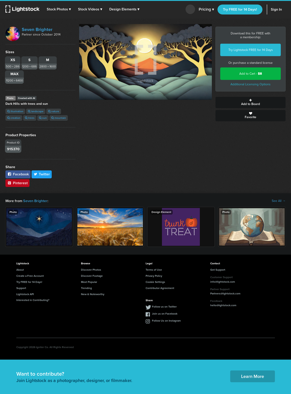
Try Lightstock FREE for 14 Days (250, 50)
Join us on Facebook (164, 314)
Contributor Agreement (160, 288)
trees (29, 118)
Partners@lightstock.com (225, 293)
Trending (86, 288)
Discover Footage (92, 276)
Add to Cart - (250, 73)
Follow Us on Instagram (166, 321)
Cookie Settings (155, 282)
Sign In (276, 9)
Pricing (206, 9)
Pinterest (17, 183)
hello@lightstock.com (223, 305)
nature (53, 111)
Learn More (252, 376)
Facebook (18, 174)
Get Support (217, 270)
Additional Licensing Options (250, 84)
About (20, 270)
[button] (59, 9)
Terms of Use (154, 270)
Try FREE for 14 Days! (240, 9)
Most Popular (89, 282)
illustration (15, 111)
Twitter (41, 174)
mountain (58, 118)
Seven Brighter (37, 29)
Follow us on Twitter (164, 307)
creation (13, 118)
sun (43, 118)
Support (21, 288)
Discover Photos (91, 270)
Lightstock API (25, 294)
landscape (36, 111)
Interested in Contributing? (32, 300)
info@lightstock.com (222, 282)
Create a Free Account (30, 276)
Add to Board (250, 102)
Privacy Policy (154, 276)
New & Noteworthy (92, 294)
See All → (279, 201)
